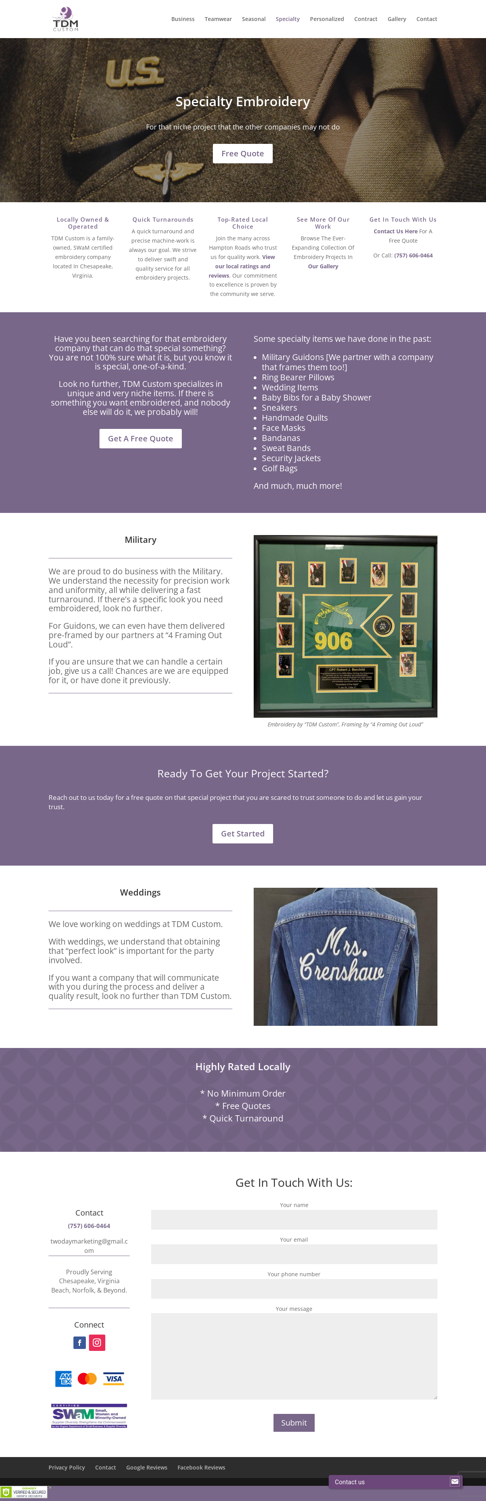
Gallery (397, 19)
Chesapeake (76, 1281)
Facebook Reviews (201, 1467)
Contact (426, 19)
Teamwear (218, 19)
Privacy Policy (67, 1467)
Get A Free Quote (140, 438)
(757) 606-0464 (413, 255)
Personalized (327, 19)
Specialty (288, 19)
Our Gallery (323, 266)
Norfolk (83, 1290)
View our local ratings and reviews (242, 266)
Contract (366, 19)
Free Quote (242, 153)
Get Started (243, 833)
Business (183, 19)
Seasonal (254, 19)
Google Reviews (146, 1467)
